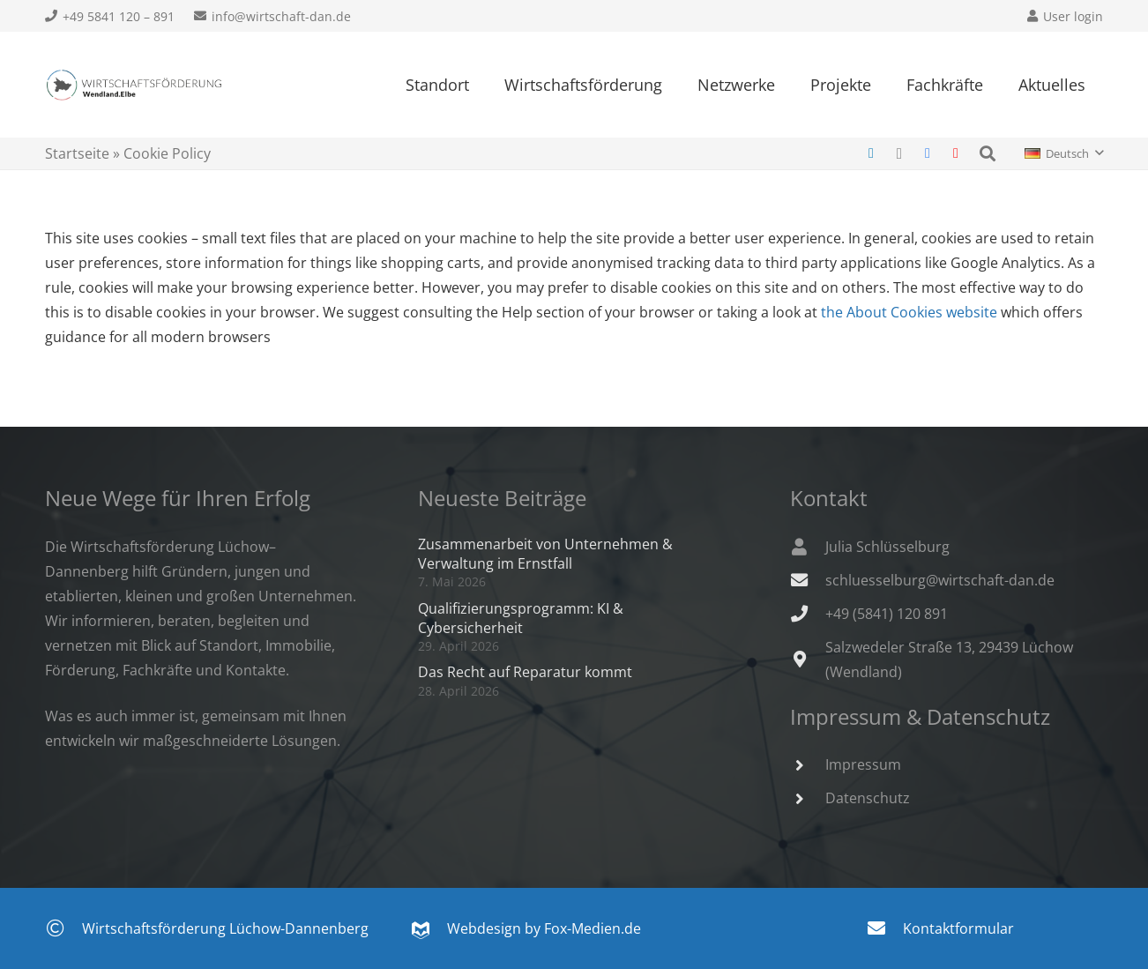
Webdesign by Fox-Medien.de (526, 928)
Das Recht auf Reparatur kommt (525, 672)
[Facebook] (927, 153)
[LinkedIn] (871, 153)
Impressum (863, 764)
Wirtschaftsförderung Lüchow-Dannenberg (225, 928)
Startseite (77, 153)
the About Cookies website (909, 312)
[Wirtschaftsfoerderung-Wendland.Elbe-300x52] (134, 85)
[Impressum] (807, 765)
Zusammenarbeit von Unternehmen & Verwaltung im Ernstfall (545, 553)
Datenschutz (867, 798)
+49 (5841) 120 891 (886, 613)
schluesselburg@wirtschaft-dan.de (940, 580)
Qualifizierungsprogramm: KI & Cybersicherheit (520, 618)
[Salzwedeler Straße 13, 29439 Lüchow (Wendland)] (807, 659)
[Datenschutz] (807, 798)
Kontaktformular (958, 928)
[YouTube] (956, 153)
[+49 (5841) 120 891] (807, 613)
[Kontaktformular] (885, 928)
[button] (987, 153)
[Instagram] (899, 153)
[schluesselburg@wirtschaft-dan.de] (807, 579)
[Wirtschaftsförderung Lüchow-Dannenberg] (64, 928)
